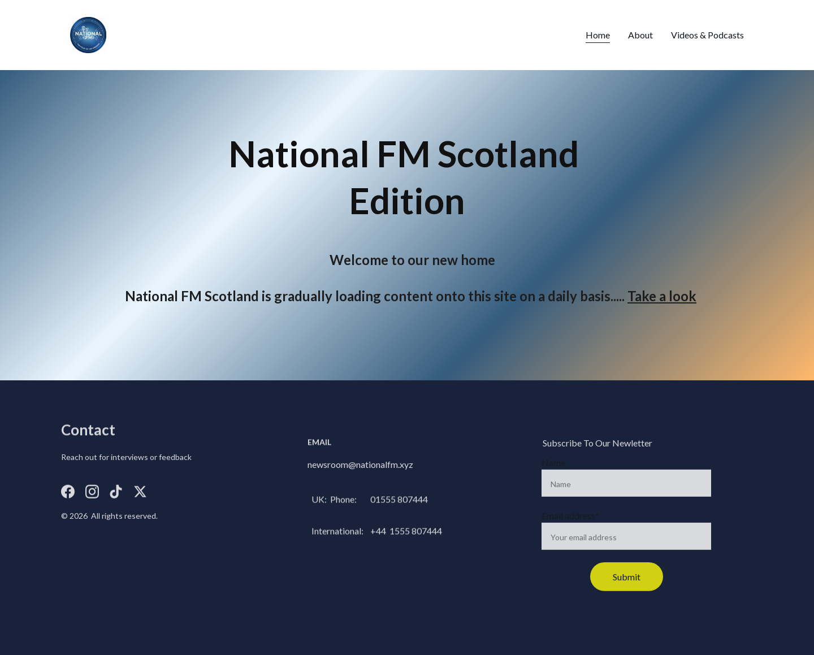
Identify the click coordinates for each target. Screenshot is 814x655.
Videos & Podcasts (707, 34)
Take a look (661, 296)
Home (598, 34)
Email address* (570, 522)
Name (553, 469)
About (640, 34)
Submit (626, 583)
